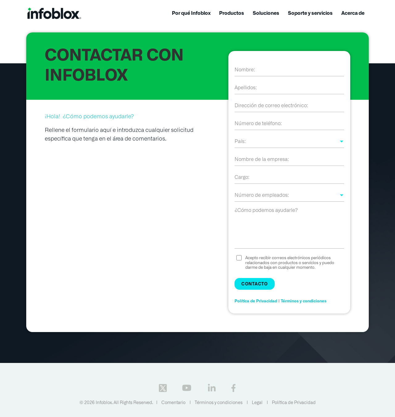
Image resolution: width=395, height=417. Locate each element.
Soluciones (266, 13)
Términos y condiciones (303, 301)
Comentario (173, 402)
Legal (257, 402)
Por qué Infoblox (191, 13)
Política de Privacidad (256, 301)
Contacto (254, 284)
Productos (231, 13)
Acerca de (352, 13)
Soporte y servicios (310, 13)
